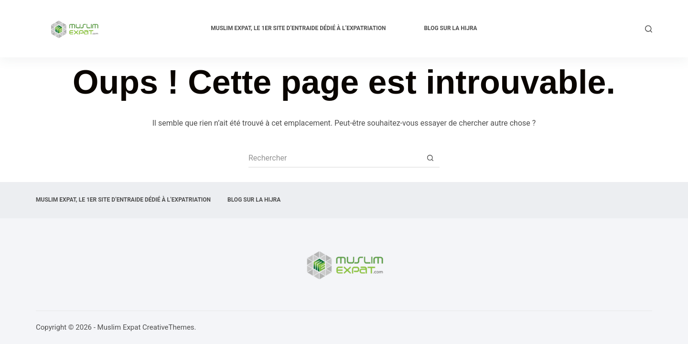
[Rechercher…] (334, 158)
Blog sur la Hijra (450, 28)
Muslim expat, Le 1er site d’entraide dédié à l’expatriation (298, 28)
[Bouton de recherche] (430, 158)
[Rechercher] (648, 28)
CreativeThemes (168, 327)
